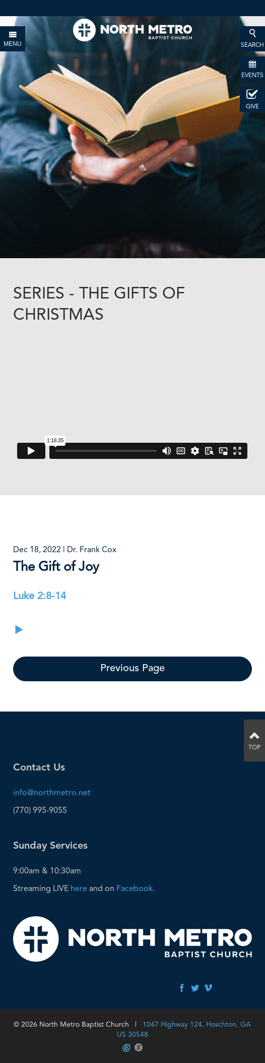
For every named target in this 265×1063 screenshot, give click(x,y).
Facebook (134, 888)
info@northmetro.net (52, 792)
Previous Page (132, 669)
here (79, 888)
